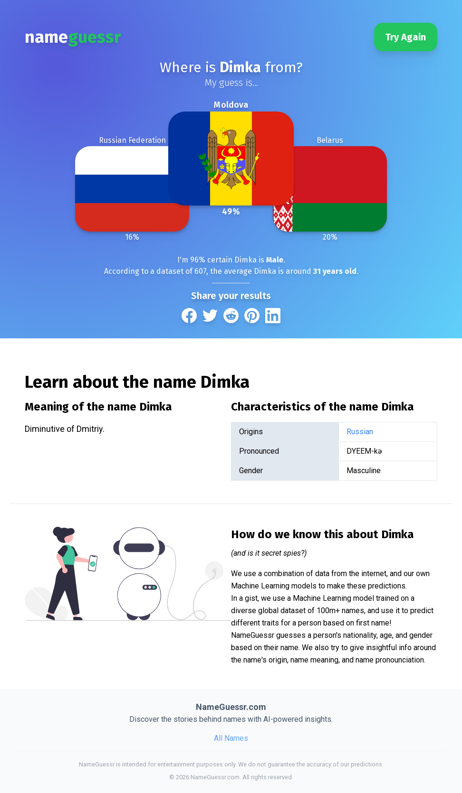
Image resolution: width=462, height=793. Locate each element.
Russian (359, 431)
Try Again (405, 37)
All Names (231, 738)
